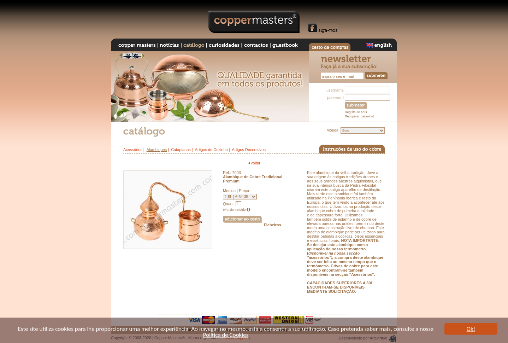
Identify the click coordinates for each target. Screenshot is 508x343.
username (335, 90)
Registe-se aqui (356, 112)
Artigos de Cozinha (211, 149)
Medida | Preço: (236, 190)
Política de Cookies (226, 335)
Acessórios (132, 149)
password (335, 97)
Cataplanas (181, 149)
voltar (254, 163)
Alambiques (157, 149)
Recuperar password (359, 116)
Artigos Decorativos (249, 149)
